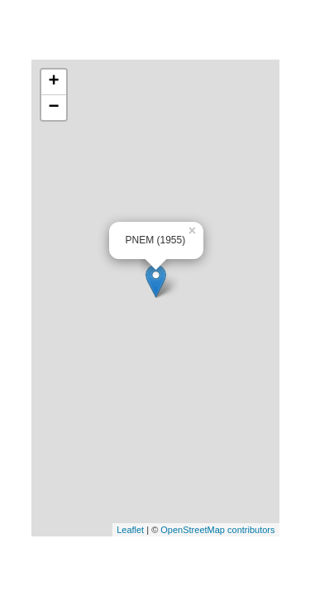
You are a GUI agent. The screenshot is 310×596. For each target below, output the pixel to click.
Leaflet (130, 530)
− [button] (53, 107)
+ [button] (53, 82)
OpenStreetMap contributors (217, 530)
